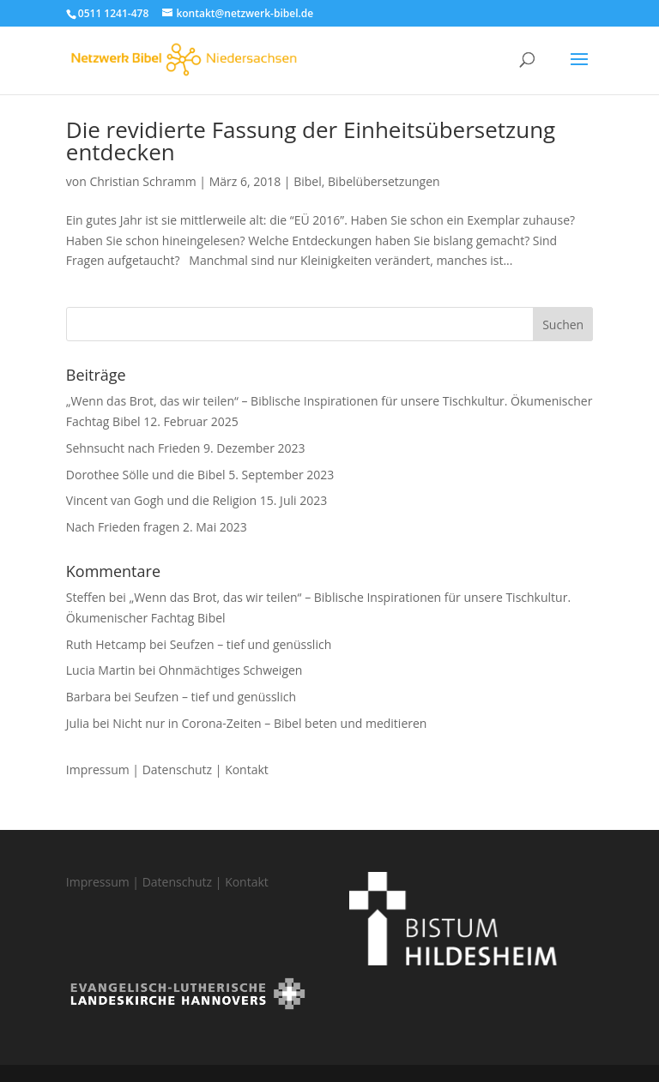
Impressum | (104, 769)
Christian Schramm (142, 181)
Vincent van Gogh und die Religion (161, 500)
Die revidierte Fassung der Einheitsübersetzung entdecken (310, 140)
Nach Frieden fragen (123, 527)
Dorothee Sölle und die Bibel (146, 474)
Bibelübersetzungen (384, 181)
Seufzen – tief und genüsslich (251, 644)
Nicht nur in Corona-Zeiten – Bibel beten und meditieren (269, 723)
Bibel (307, 181)
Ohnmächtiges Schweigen (231, 670)
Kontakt (247, 769)
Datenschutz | (183, 769)
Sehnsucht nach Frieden (133, 448)
